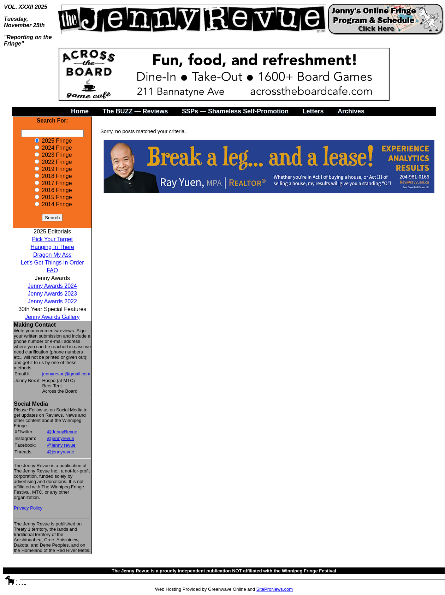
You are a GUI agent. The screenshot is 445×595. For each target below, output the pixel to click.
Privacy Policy (28, 508)
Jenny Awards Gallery (52, 317)
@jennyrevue (60, 438)
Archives (351, 111)
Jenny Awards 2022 (52, 301)
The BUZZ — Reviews (135, 111)
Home (80, 111)
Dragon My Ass (52, 255)
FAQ (52, 270)
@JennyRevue (62, 431)
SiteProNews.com (274, 589)
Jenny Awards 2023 (52, 294)
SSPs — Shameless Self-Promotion (235, 111)
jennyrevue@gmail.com (66, 373)
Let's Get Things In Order (52, 263)
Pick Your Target (52, 239)
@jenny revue (61, 445)
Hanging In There (52, 247)
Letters (313, 111)
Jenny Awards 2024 (52, 286)
